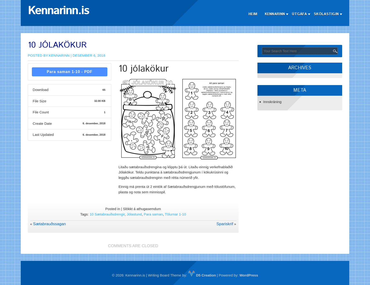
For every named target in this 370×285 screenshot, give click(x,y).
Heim (252, 14)
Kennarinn (275, 14)
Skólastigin (326, 14)
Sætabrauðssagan (49, 224)
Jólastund (134, 214)
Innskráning (272, 102)
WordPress (249, 275)
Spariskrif (224, 224)
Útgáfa (299, 14)
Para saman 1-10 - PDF (69, 72)
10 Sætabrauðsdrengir (107, 214)
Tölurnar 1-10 (175, 214)
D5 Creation (202, 275)
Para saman (153, 214)
